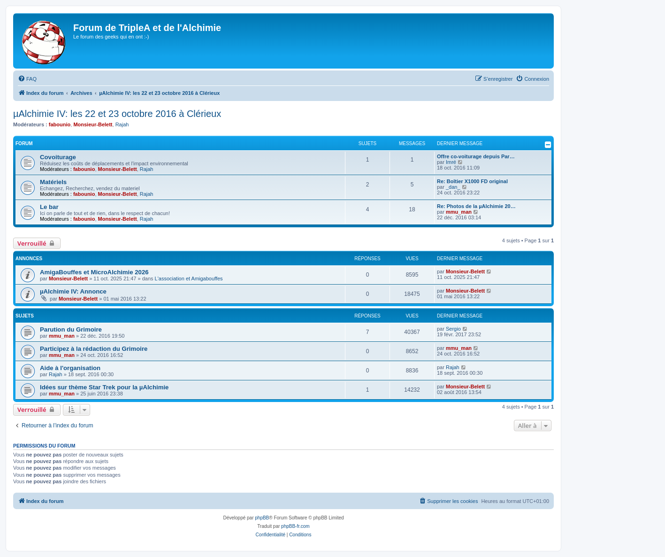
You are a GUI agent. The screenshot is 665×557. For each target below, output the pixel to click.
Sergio (453, 329)
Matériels (53, 182)
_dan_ (453, 187)
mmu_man (459, 212)
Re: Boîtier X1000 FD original (472, 181)
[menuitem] (27, 79)
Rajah (122, 124)
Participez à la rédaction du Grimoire (93, 348)
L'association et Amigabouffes (189, 278)
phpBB (262, 517)
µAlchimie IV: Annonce (73, 291)
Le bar (49, 206)
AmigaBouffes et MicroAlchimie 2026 (94, 272)
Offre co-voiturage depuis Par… (476, 156)
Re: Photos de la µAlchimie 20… (476, 206)
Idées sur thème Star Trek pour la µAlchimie (104, 387)
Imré (451, 162)
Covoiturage (58, 157)
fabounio (59, 124)
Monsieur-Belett (92, 124)
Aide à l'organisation (70, 367)
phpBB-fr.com (295, 526)
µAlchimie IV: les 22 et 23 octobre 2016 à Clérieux (117, 113)
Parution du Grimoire (71, 329)
